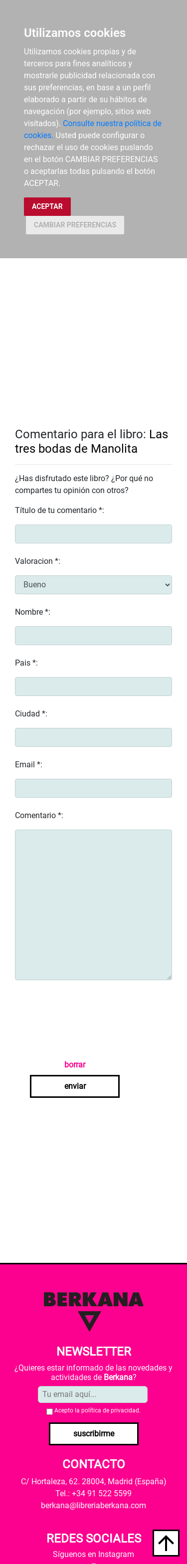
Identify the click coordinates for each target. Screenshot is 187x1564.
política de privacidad (110, 1410)
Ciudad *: (31, 713)
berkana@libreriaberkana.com (93, 1505)
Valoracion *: (37, 561)
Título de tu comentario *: (59, 510)
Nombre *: (32, 612)
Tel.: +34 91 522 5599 (93, 1493)
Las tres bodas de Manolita (91, 441)
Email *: (28, 764)
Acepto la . (97, 1410)
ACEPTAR (47, 206)
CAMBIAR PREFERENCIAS (75, 225)
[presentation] (91, 1019)
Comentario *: (39, 815)
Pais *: (26, 663)
